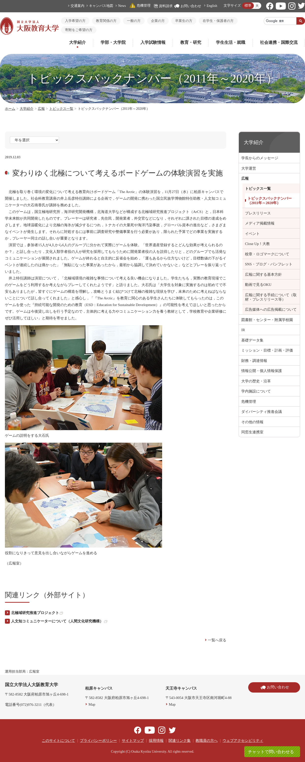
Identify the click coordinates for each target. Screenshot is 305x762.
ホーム (10, 109)
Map (92, 704)
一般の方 (134, 21)
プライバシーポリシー (98, 741)
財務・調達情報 (254, 361)
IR (243, 330)
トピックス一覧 (61, 109)
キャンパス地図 (101, 6)
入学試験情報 (153, 42)
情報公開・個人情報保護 (261, 371)
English (212, 6)
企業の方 (158, 21)
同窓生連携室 (252, 432)
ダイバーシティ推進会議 (261, 412)
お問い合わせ (187, 6)
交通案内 (77, 6)
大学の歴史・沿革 (256, 381)
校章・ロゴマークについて (267, 254)
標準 (247, 5)
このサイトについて (58, 741)
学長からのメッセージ (259, 158)
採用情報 (156, 741)
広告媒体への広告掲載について (271, 309)
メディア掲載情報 (259, 223)
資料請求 (163, 6)
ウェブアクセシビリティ (243, 741)
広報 (41, 109)
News (122, 6)
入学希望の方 (75, 21)
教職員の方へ (207, 741)
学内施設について (256, 391)
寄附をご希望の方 (78, 30)
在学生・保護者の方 (218, 21)
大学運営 (248, 168)
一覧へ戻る (217, 640)
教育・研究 (190, 42)
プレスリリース (258, 213)
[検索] (280, 21)
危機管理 (140, 5)
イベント (252, 234)
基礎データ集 (252, 340)
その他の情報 (252, 422)
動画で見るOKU (258, 285)
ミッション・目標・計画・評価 (267, 350)
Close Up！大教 (257, 244)
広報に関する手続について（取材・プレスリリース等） (271, 297)
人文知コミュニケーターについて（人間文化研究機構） (59, 621)
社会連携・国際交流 (279, 42)
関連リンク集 (179, 741)
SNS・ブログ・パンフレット (268, 264)
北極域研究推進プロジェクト (37, 613)
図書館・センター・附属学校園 (267, 320)
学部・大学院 (113, 42)
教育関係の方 (106, 21)
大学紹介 (77, 42)
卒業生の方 (183, 21)
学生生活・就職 (230, 42)
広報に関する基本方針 (263, 274)
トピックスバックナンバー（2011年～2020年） (269, 200)
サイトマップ (133, 741)
